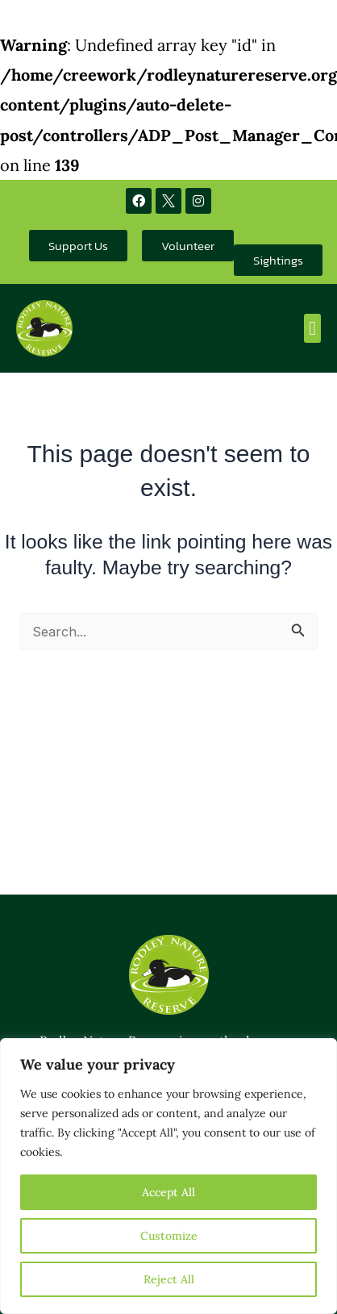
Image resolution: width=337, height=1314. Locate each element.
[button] (312, 328)
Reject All (169, 1279)
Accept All (168, 1192)
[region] (168, 1176)
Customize (169, 1235)
